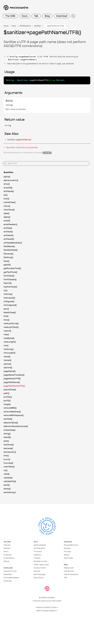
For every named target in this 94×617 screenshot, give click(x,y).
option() (7, 363)
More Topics (38, 577)
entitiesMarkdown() (13, 242)
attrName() (9, 191)
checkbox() (9, 209)
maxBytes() (9, 338)
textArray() (9, 444)
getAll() (7, 264)
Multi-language (40, 574)
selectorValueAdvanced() (16, 426)
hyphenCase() (10, 286)
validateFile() (10, 481)
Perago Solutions (49, 610)
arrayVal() (8, 187)
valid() (6, 474)
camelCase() (10, 202)
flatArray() (8, 257)
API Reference (25, 26)
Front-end (38, 551)
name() (7, 356)
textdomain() (10, 452)
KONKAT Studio (50, 607)
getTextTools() (10, 272)
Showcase (7, 555)
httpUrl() (7, 283)
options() (8, 367)
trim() (6, 455)
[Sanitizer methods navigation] (57, 26)
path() (6, 393)
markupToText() (11, 327)
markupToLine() (11, 323)
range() (7, 404)
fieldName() (9, 246)
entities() (8, 228)
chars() (7, 206)
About (6, 551)
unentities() (9, 466)
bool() (6, 198)
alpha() (7, 176)
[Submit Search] (73, 16)
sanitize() (8, 418)
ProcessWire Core (71, 545)
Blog (47, 16)
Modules (7, 548)
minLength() (9, 352)
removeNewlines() (12, 411)
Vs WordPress (9, 558)
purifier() (8, 396)
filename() (8, 253)
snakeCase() (9, 430)
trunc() (7, 459)
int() (5, 290)
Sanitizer (37, 26)
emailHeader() (10, 224)
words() (7, 488)
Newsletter (8, 574)
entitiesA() (8, 235)
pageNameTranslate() (14, 374)
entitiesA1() (9, 239)
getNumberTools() (12, 268)
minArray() (9, 349)
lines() (6, 319)
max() (6, 334)
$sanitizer (9, 172)
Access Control (40, 568)
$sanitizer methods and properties (21, 147)
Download (61, 16)
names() (7, 360)
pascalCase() (10, 389)
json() (6, 308)
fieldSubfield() (10, 250)
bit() (5, 195)
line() (6, 316)
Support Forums (10, 571)
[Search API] (46, 163)
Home (6, 26)
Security (37, 571)
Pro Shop (67, 551)
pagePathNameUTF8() (14, 385)
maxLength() (10, 341)
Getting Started (40, 545)
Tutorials (37, 558)
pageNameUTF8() (12, 378)
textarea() (8, 448)
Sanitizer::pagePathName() (19, 139)
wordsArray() (10, 492)
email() (7, 220)
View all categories (71, 574)
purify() (7, 400)
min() (6, 345)
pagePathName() (12, 382)
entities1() (8, 231)
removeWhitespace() (14, 415)
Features (7, 545)
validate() (8, 477)
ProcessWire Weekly (11, 577)
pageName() (10, 371)
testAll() (7, 437)
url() (5, 470)
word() (7, 484)
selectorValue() (11, 422)
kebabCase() (10, 312)
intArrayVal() (9, 297)
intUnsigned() (10, 305)
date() (6, 213)
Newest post (69, 568)
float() (6, 261)
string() (7, 433)
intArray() (8, 294)
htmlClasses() (10, 279)
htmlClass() (9, 275)
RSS (65, 577)
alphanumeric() (11, 180)
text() (6, 441)
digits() (7, 217)
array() (7, 183)
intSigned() (9, 301)
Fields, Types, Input (41, 564)
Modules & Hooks (40, 561)
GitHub (6, 561)
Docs (25, 16)
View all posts (69, 571)
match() (7, 330)
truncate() (8, 463)
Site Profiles (68, 558)
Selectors (37, 555)
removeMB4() (10, 407)
